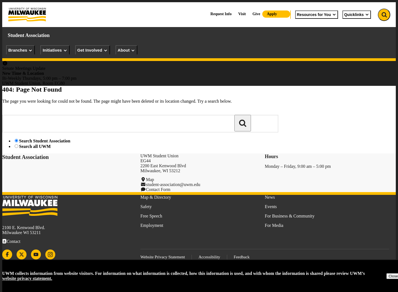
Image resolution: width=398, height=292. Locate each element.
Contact (13, 241)
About (126, 50)
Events (271, 206)
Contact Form (158, 189)
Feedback (242, 257)
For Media (274, 225)
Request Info (221, 14)
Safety (146, 206)
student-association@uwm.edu (173, 184)
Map (150, 179)
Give (256, 14)
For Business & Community (290, 216)
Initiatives (55, 50)
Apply (272, 14)
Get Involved (92, 50)
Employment (151, 225)
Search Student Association (44, 141)
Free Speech (151, 216)
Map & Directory (155, 197)
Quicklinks (356, 14)
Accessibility (209, 257)
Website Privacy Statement (162, 257)
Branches (20, 50)
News (270, 197)
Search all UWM (35, 146)
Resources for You (316, 14)
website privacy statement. (27, 278)
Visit (242, 14)
